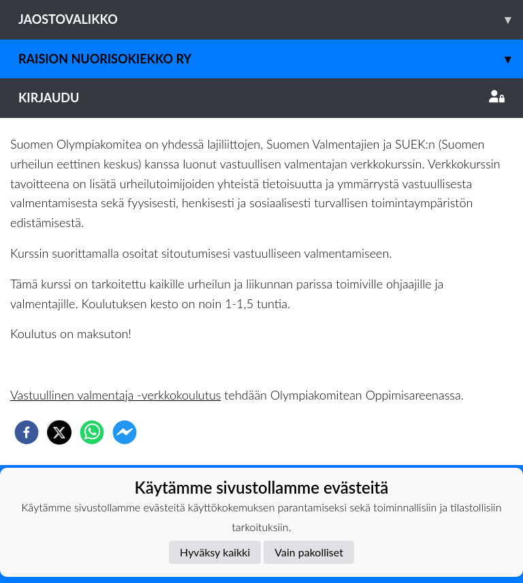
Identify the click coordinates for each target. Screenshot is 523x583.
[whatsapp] (92, 432)
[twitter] (59, 432)
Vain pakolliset (308, 551)
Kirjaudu (261, 97)
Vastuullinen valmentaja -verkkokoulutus (115, 394)
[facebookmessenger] (124, 432)
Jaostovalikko (270, 19)
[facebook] (26, 432)
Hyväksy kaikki (215, 551)
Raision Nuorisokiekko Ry (270, 59)
